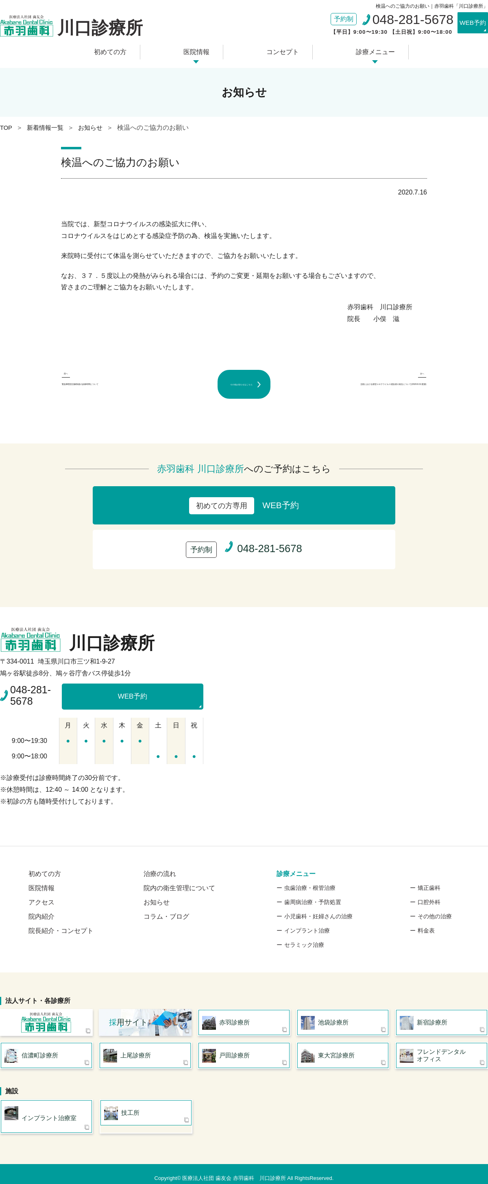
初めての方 (120, 49)
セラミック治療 (304, 931)
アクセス (41, 889)
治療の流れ (160, 860)
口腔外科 (429, 889)
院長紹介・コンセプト (61, 917)
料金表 (426, 917)
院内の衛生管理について (179, 875)
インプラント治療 (307, 917)
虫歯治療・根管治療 (310, 875)
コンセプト (278, 49)
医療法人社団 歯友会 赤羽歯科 (46, 1011)
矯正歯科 (429, 875)
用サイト (128, 1011)
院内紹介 (41, 903)
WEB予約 (465, 23)
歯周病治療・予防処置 (312, 889)
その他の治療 (435, 903)
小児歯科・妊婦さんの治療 (318, 903)
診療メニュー (364, 49)
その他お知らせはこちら (244, 377)
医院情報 (200, 49)
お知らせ (157, 889)
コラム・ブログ (166, 903)
